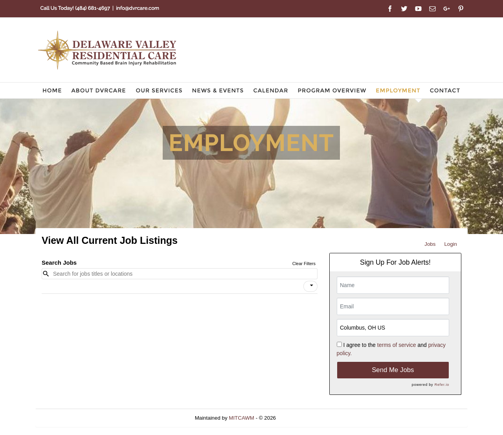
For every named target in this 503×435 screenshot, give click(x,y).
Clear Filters (304, 263)
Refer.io (442, 385)
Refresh (299, 418)
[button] (310, 286)
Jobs (429, 244)
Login (450, 244)
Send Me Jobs (393, 370)
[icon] (312, 285)
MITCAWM (241, 418)
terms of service (396, 345)
